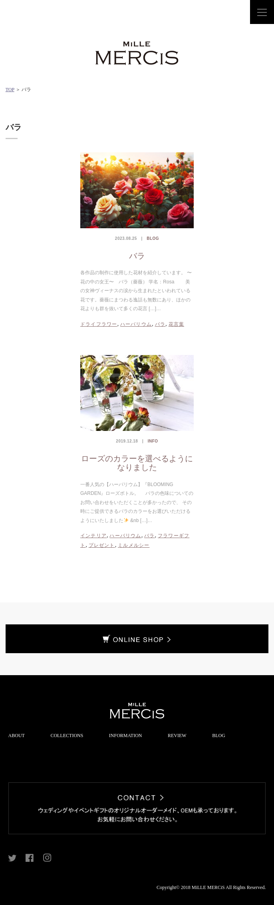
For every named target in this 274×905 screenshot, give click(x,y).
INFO (153, 441)
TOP (10, 89)
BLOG (153, 238)
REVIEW (177, 735)
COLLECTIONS (66, 735)
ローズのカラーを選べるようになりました (137, 463)
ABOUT (16, 735)
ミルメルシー (133, 545)
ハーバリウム (136, 324)
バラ (137, 255)
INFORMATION (125, 735)
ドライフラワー (98, 324)
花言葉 (177, 324)
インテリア (93, 535)
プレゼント (102, 545)
